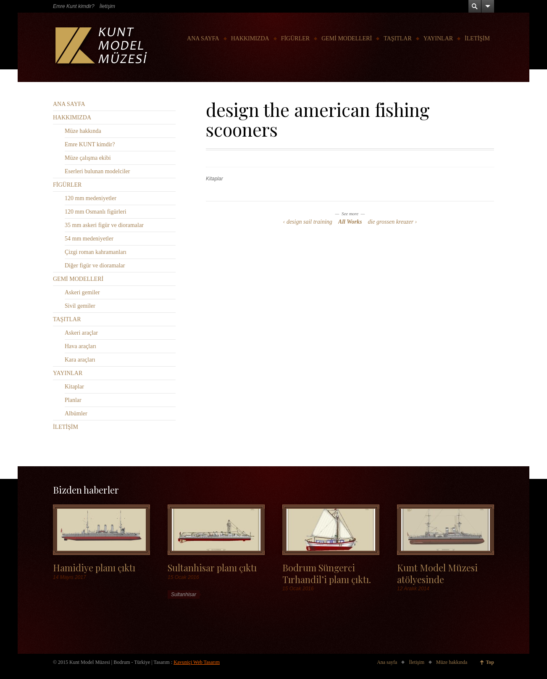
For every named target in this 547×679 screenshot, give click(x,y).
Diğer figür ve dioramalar (95, 265)
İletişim (107, 6)
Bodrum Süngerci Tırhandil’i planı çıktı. (326, 573)
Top (490, 662)
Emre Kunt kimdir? (74, 6)
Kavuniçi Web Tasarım (197, 662)
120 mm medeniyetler (90, 198)
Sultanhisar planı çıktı (212, 567)
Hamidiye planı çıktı (94, 567)
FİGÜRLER (295, 38)
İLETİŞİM (477, 38)
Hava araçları (80, 346)
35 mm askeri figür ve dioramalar (104, 225)
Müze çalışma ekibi (88, 158)
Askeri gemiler (82, 292)
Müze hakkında (83, 131)
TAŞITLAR (398, 38)
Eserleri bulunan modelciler (97, 171)
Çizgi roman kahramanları (95, 252)
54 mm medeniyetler (89, 238)
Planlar (73, 400)
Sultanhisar (183, 594)
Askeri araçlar (81, 333)
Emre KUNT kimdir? (90, 144)
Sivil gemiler (80, 306)
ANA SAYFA (203, 38)
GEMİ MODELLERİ (346, 38)
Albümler (76, 413)
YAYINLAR (438, 38)
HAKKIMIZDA (250, 38)
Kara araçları (80, 360)
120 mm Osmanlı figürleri (95, 212)
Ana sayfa (387, 662)
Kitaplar (214, 179)
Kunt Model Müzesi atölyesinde (437, 573)
